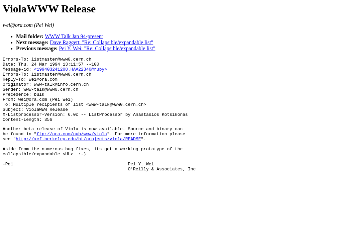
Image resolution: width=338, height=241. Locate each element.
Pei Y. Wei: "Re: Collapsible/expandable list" (107, 48)
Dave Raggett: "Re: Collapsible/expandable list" (101, 42)
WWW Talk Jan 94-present (74, 36)
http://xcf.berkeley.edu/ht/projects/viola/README (78, 155)
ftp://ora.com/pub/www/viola (71, 149)
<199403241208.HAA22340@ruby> (70, 72)
